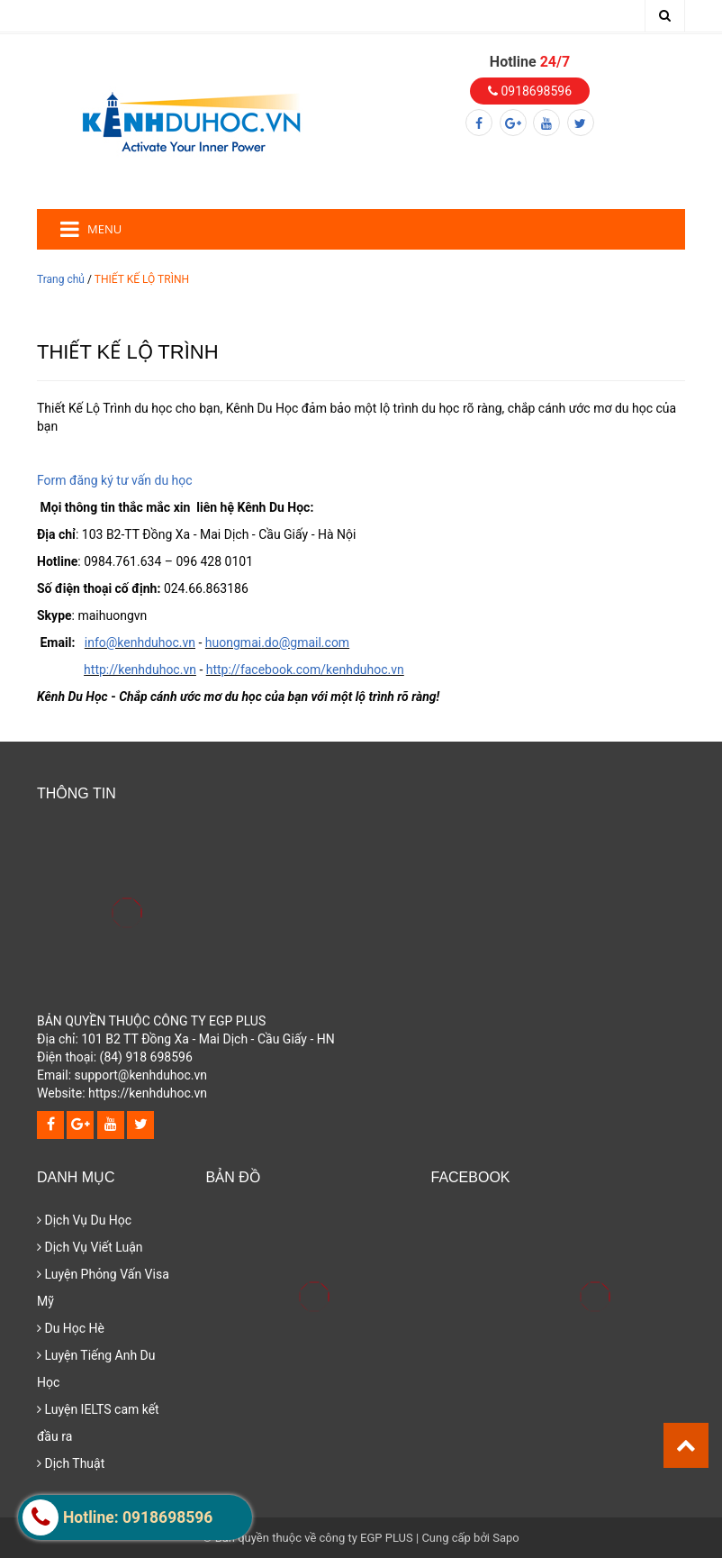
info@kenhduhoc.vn (140, 642)
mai (250, 642)
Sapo (505, 1537)
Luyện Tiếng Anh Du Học (96, 1368)
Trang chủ (61, 279)
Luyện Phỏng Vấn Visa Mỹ (103, 1287)
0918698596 (530, 91)
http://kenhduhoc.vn (140, 669)
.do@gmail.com (305, 642)
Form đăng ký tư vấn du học (115, 480)
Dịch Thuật (70, 1463)
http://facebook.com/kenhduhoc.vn (305, 669)
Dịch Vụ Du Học (84, 1220)
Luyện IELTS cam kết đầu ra (98, 1423)
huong (222, 642)
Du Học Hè (70, 1328)
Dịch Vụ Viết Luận (90, 1247)
